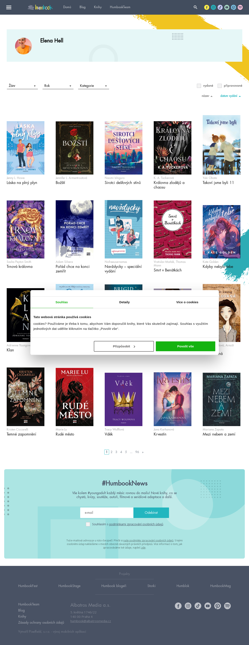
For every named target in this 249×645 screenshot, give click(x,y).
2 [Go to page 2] (111, 452)
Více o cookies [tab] (187, 302)
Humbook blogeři (113, 585)
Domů (67, 7)
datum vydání (231, 96)
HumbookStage (69, 585)
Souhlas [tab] (61, 302)
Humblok (183, 585)
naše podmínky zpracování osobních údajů (148, 540)
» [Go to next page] (142, 452)
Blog (83, 7)
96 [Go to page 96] (137, 452)
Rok (57, 85)
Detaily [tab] (124, 302)
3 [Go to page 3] (116, 452)
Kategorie (93, 85)
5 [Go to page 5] (126, 452)
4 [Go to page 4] (121, 452)
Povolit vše (185, 346)
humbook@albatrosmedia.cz (90, 621)
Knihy (98, 7)
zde (143, 547)
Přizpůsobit (124, 346)
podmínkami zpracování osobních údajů (136, 524)
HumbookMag (220, 585)
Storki (151, 585)
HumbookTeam (120, 7)
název (208, 96)
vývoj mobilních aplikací (69, 631)
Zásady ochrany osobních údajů (41, 622)
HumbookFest (27, 585)
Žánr (22, 85)
